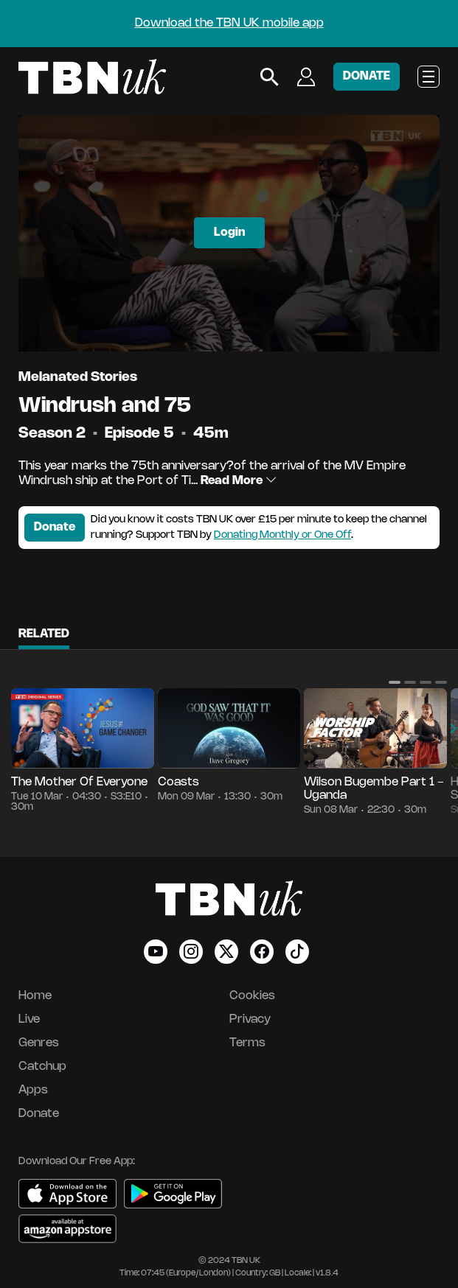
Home (35, 995)
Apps (33, 1090)
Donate (54, 527)
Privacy (250, 1019)
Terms (247, 1043)
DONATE (366, 76)
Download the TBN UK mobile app (229, 23)
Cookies (252, 995)
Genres (38, 1043)
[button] (394, 682)
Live (29, 1019)
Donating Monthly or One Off (282, 535)
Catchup (42, 1066)
